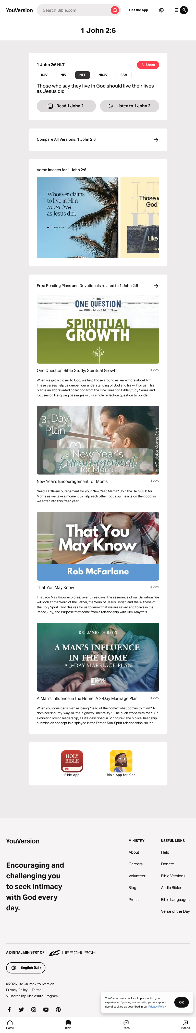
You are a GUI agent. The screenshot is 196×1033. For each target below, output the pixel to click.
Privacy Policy (17, 990)
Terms (36, 990)
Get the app (138, 10)
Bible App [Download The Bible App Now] (72, 763)
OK (181, 1002)
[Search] (73, 10)
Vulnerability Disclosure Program (32, 996)
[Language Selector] (161, 10)
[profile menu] (180, 10)
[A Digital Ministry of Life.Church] (98, 950)
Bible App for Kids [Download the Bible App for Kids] (121, 763)
